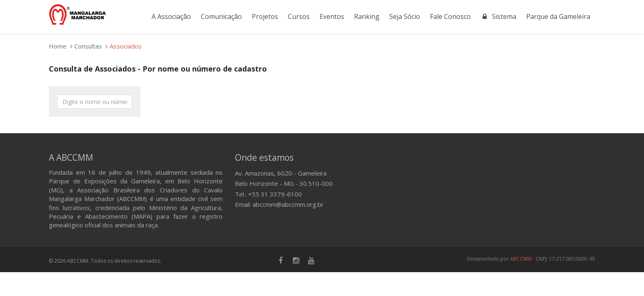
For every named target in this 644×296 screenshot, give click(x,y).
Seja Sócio (404, 16)
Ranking (367, 16)
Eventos (332, 16)
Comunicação (221, 16)
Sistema (498, 16)
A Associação (171, 16)
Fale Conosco (450, 16)
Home (58, 46)
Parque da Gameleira (558, 16)
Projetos (265, 16)
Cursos (299, 16)
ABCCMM (520, 258)
